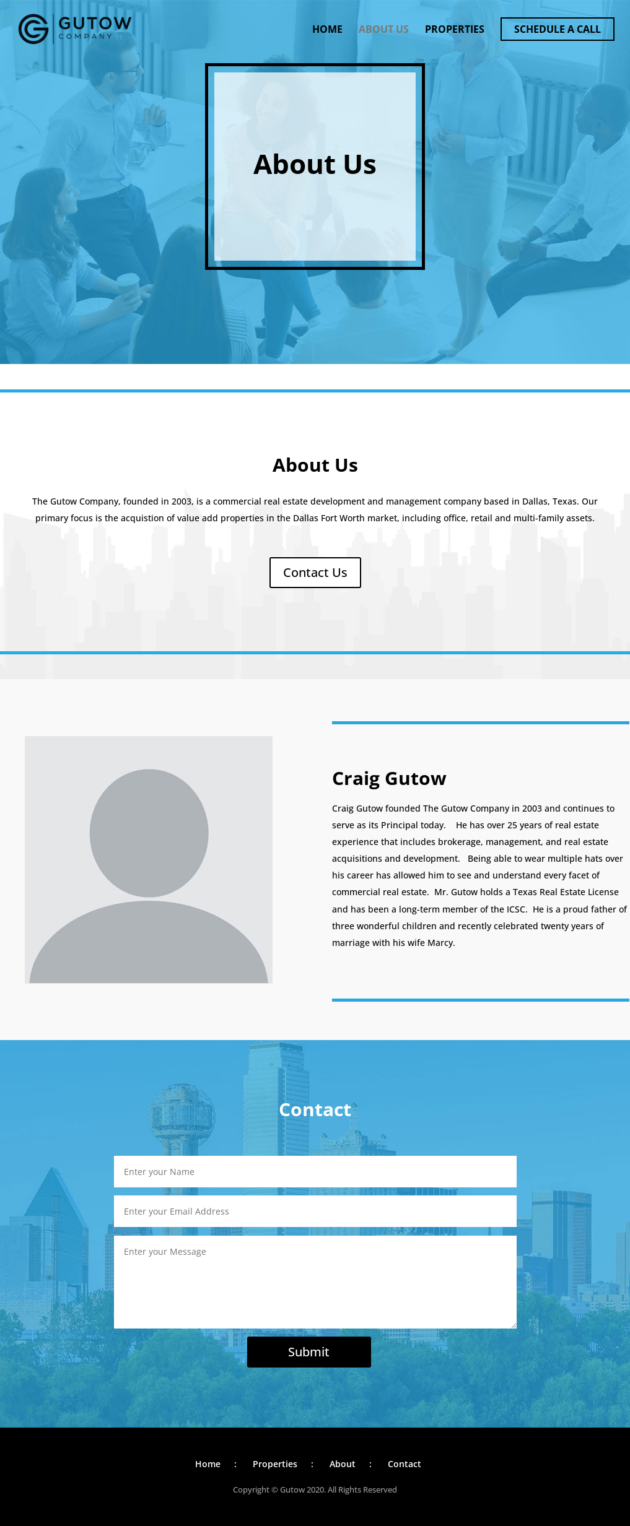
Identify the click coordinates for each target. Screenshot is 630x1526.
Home (327, 30)
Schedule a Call (557, 29)
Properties (454, 30)
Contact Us (315, 572)
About (343, 1464)
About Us (384, 30)
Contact (404, 1464)
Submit (309, 1351)
